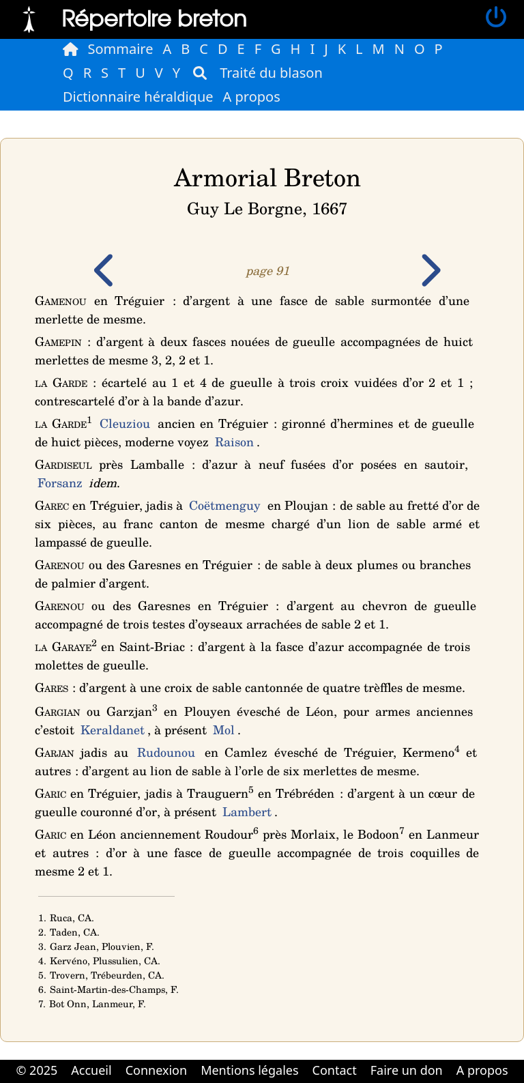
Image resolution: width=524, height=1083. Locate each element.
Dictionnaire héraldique (138, 96)
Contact (334, 1070)
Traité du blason (271, 72)
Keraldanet (113, 729)
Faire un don (406, 1070)
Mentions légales (249, 1070)
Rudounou (166, 752)
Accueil (91, 1070)
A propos (251, 96)
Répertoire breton (154, 17)
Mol (224, 729)
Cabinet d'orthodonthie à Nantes (252, 1081)
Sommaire (121, 49)
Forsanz (60, 482)
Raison (234, 441)
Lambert (247, 811)
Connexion (157, 1070)
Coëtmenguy (225, 505)
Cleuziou (125, 423)
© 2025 (36, 1070)
